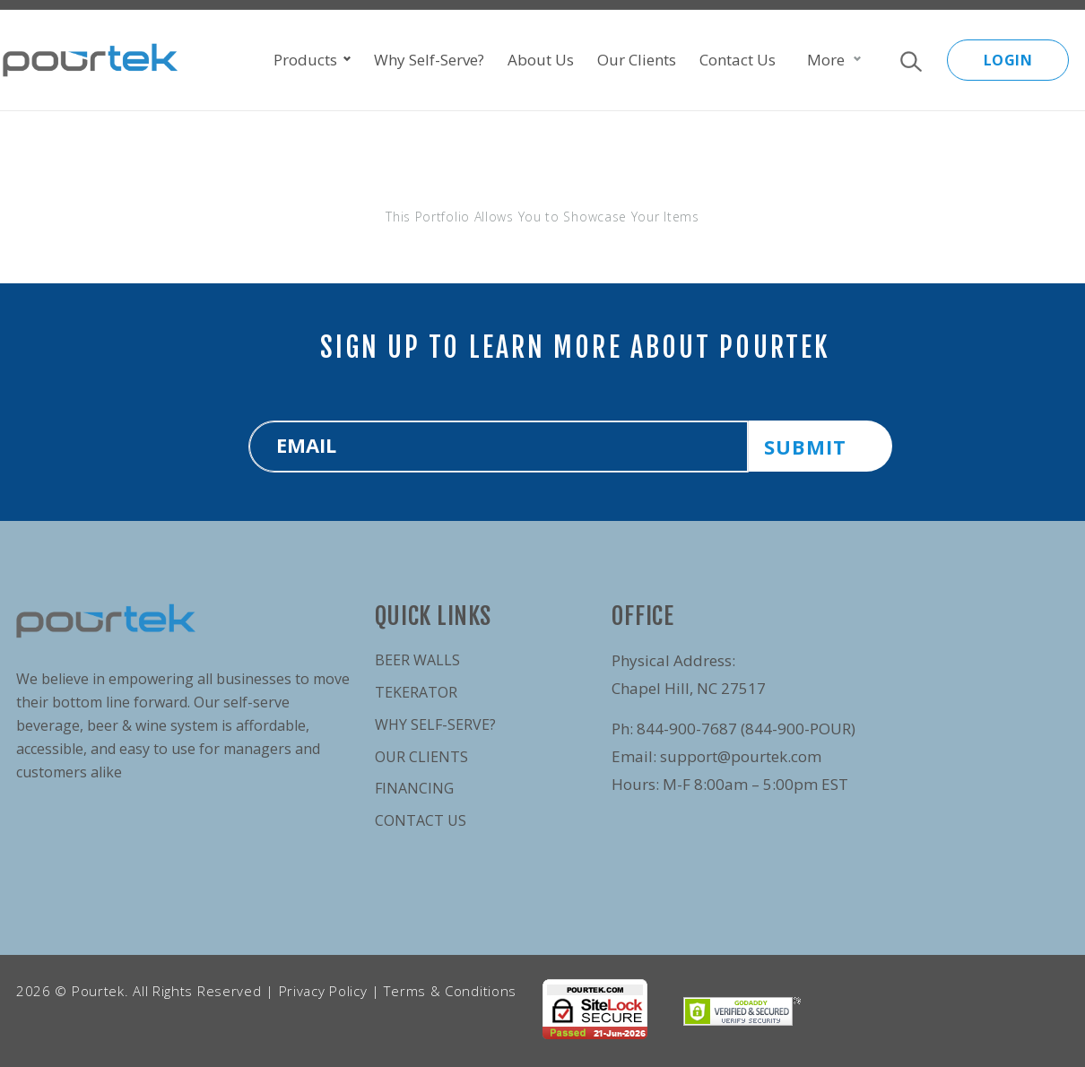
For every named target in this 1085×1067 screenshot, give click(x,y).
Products (312, 59)
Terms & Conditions (450, 991)
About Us (541, 59)
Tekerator (416, 692)
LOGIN (1008, 60)
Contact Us (737, 59)
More (826, 59)
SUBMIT (805, 446)
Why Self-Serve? (429, 59)
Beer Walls (417, 660)
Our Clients (636, 59)
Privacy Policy (323, 991)
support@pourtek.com (740, 756)
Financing (414, 788)
